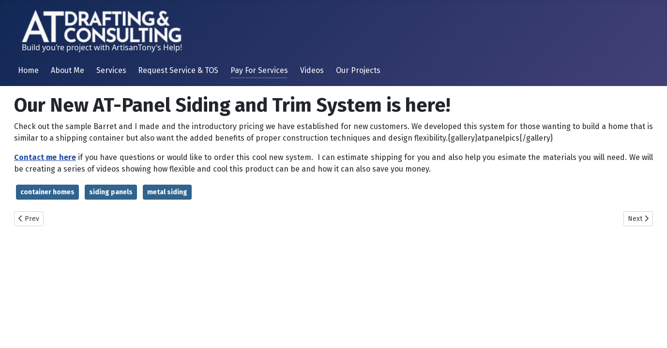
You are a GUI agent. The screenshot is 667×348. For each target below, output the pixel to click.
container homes (47, 192)
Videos (312, 70)
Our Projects (358, 70)
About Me (67, 70)
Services (111, 70)
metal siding (167, 192)
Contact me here (45, 157)
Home (28, 70)
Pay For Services (259, 70)
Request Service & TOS (178, 70)
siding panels (111, 192)
